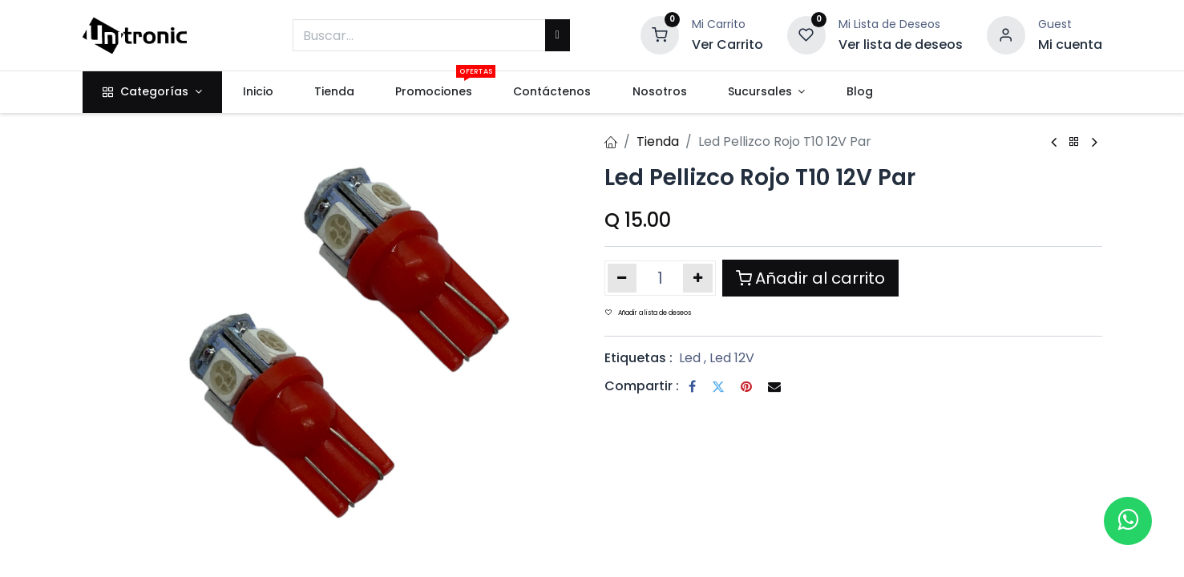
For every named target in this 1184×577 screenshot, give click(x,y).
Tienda (657, 141)
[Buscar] (557, 35)
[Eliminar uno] (622, 278)
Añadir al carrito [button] (810, 278)
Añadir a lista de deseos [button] (648, 313)
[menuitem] (257, 92)
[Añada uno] (698, 278)
